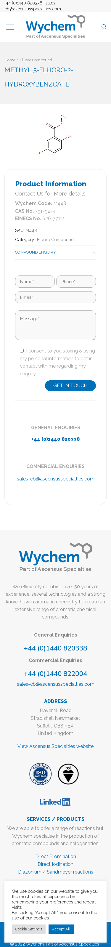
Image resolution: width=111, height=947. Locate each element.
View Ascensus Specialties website (55, 746)
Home (10, 60)
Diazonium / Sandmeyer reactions (55, 872)
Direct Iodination (55, 864)
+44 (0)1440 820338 (23, 3)
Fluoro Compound (36, 60)
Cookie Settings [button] (28, 929)
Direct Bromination (55, 856)
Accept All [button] (61, 929)
